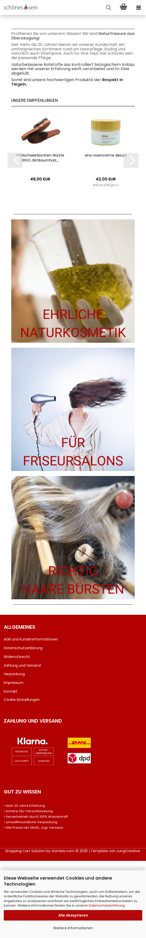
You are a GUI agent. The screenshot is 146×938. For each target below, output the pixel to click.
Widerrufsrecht (17, 733)
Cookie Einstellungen (22, 776)
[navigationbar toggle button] (138, 7)
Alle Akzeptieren (73, 915)
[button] (15, 237)
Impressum (14, 760)
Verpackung (14, 751)
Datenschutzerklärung (107, 905)
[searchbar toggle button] (108, 7)
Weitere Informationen (73, 928)
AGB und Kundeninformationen (31, 716)
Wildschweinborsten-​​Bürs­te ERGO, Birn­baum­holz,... (40, 235)
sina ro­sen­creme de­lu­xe (106, 232)
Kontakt (10, 768)
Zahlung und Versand (22, 742)
